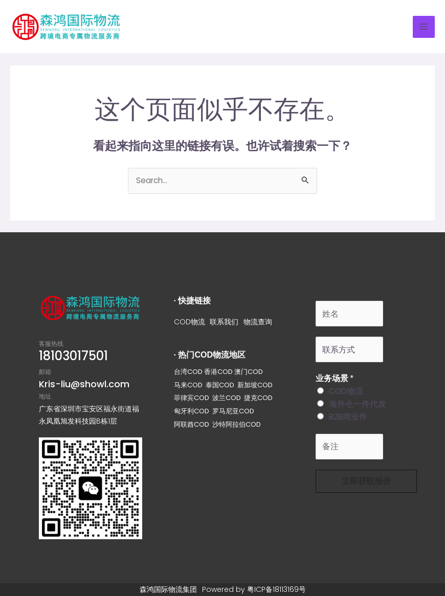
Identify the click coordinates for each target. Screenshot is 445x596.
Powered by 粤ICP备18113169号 (254, 589)
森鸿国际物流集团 (168, 589)
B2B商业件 (348, 416)
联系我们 (224, 322)
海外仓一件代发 (357, 404)
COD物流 (189, 322)
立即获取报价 (366, 481)
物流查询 (258, 322)
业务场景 (335, 378)
